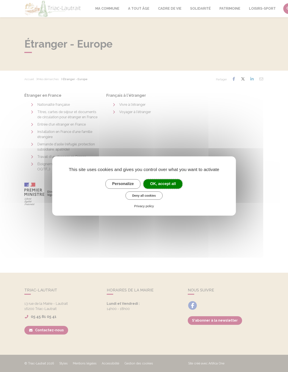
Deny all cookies (144, 195)
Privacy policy (144, 206)
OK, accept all (163, 184)
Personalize (123, 184)
